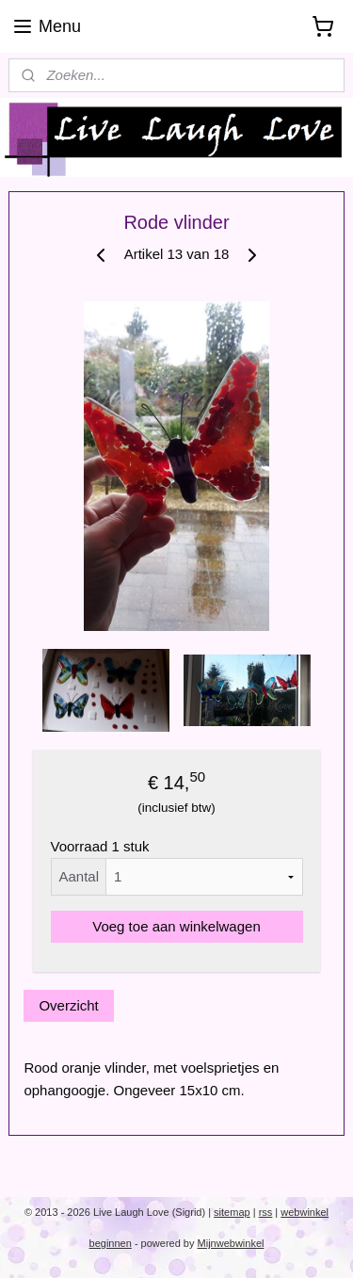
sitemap (232, 1212)
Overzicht (68, 1005)
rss (266, 1212)
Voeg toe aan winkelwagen (176, 926)
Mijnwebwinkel (231, 1243)
